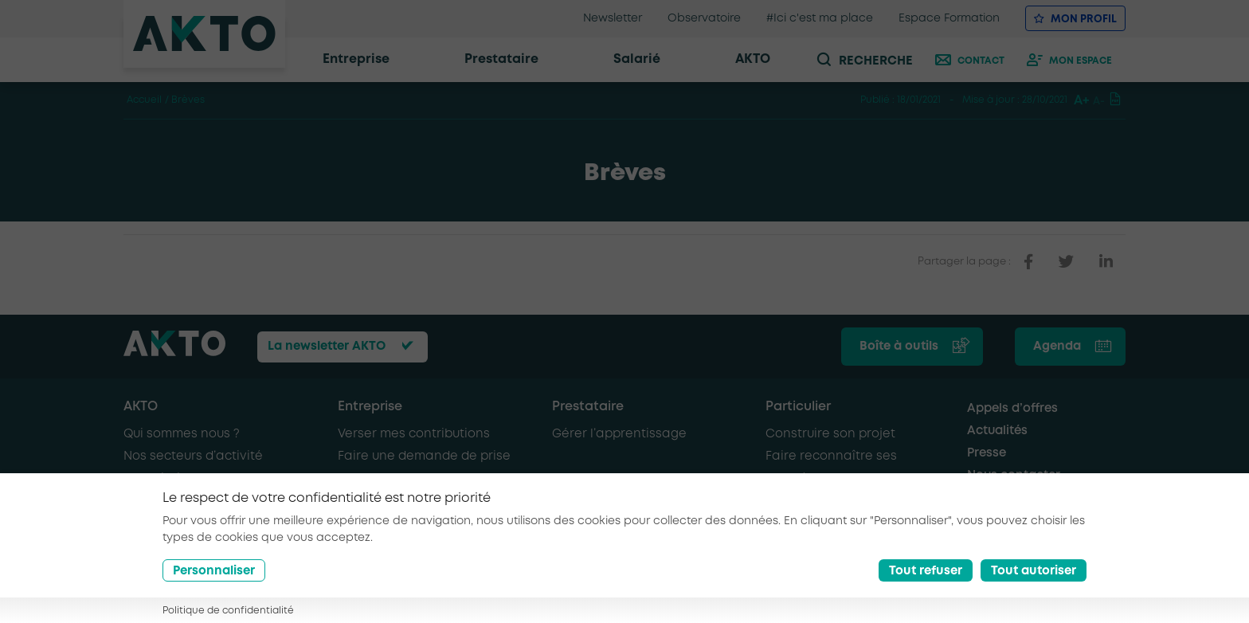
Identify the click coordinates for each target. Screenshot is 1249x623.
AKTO (140, 407)
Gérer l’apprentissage (619, 434)
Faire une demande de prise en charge (424, 467)
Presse (986, 453)
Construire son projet (830, 434)
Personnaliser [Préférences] (214, 571)
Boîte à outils (898, 346)
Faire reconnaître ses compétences (831, 467)
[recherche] (877, 59)
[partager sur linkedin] (1106, 262)
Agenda (1057, 346)
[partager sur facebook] (1028, 262)
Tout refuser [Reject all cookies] (925, 571)
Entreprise (370, 407)
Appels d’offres (1012, 408)
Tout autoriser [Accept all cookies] (1033, 571)
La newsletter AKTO (327, 346)
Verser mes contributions (414, 434)
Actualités (997, 431)
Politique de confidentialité (228, 610)
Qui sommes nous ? (181, 434)
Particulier (798, 407)
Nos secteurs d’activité (193, 456)
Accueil (144, 100)
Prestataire (588, 407)
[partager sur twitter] (1066, 262)
